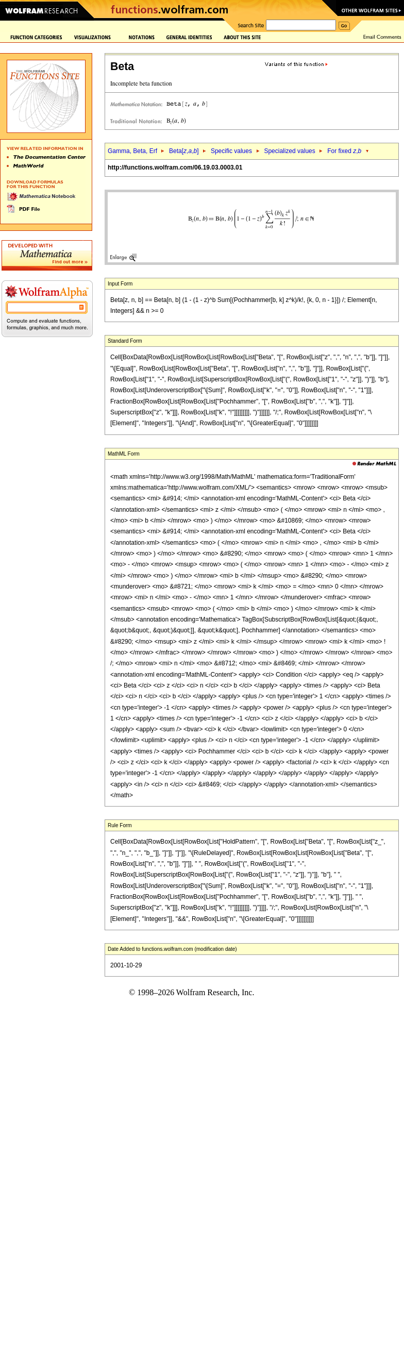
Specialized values (289, 151)
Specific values (231, 151)
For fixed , (344, 151)
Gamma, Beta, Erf (133, 151)
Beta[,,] (183, 151)
